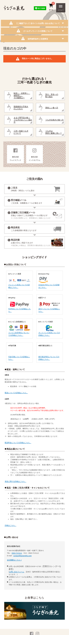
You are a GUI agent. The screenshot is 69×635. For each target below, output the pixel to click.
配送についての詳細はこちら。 (16, 393)
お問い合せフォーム (16, 572)
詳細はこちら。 (10, 525)
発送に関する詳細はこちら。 (15, 481)
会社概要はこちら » (14, 560)
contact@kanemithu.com (22, 556)
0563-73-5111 (17, 553)
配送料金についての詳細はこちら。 (18, 443)
